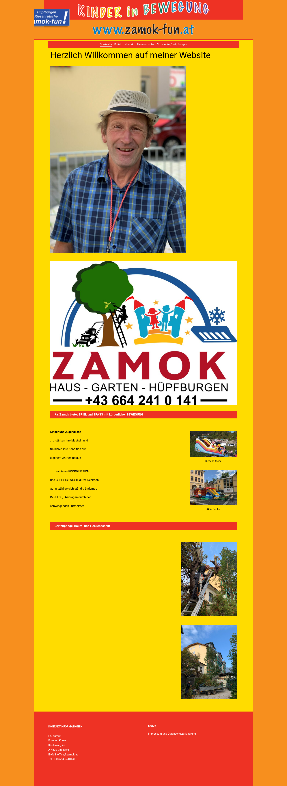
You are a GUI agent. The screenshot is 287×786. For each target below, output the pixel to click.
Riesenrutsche (145, 44)
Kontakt (129, 44)
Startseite (106, 44)
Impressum (155, 733)
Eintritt (118, 44)
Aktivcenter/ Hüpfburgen (172, 44)
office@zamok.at (67, 754)
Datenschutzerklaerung (182, 733)
